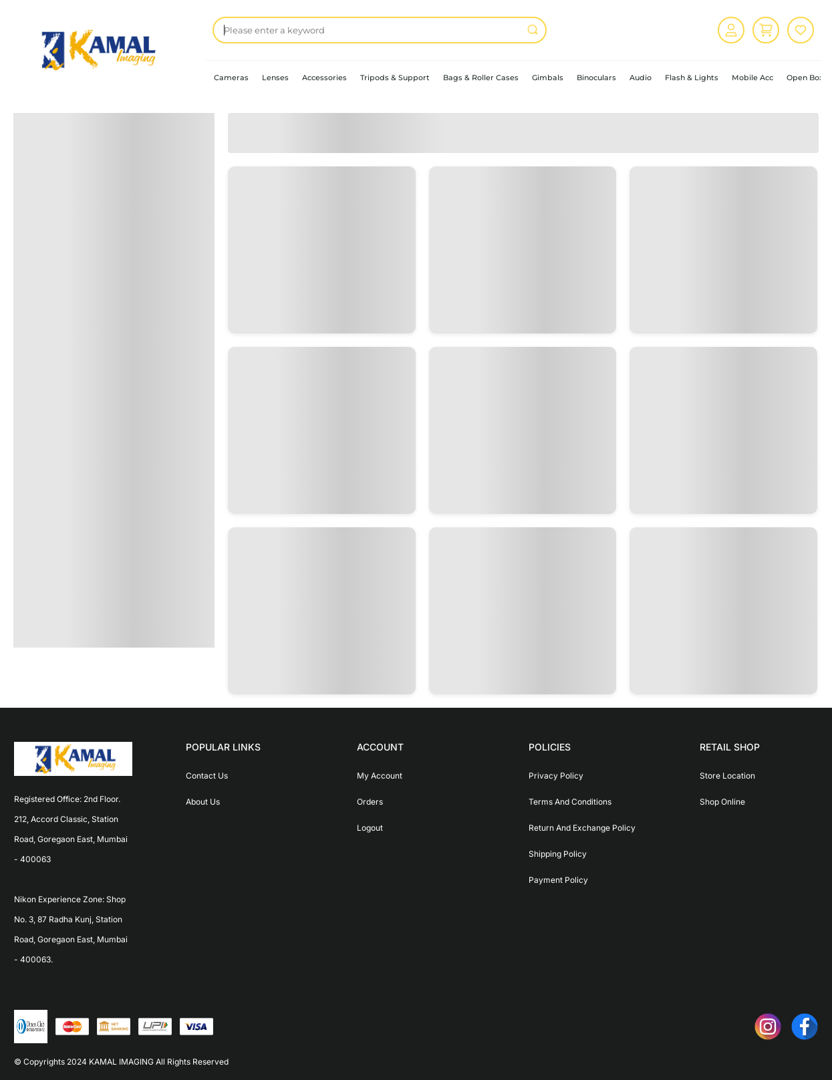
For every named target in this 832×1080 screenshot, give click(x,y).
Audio (641, 77)
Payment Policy (558, 880)
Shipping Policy (558, 854)
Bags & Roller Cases (481, 77)
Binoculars (596, 77)
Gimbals (547, 77)
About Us (203, 802)
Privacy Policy (556, 776)
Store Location (727, 776)
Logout (370, 828)
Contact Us (207, 776)
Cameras (231, 77)
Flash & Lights (691, 77)
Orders (370, 802)
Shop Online (722, 802)
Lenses (275, 77)
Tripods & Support (395, 77)
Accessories (324, 77)
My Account (379, 776)
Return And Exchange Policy (582, 828)
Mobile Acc (752, 77)
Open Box (805, 77)
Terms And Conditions (570, 802)
